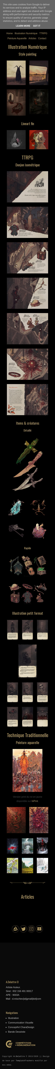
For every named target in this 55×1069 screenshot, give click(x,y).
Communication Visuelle (20, 1022)
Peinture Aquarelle (17, 38)
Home (9, 33)
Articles (32, 38)
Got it (36, 25)
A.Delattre (19, 1056)
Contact (42, 38)
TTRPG (43, 33)
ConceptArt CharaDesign (21, 1027)
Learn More (23, 25)
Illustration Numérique (26, 33)
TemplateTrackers (25, 1060)
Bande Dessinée (16, 1032)
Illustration (13, 1018)
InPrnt (35, 801)
